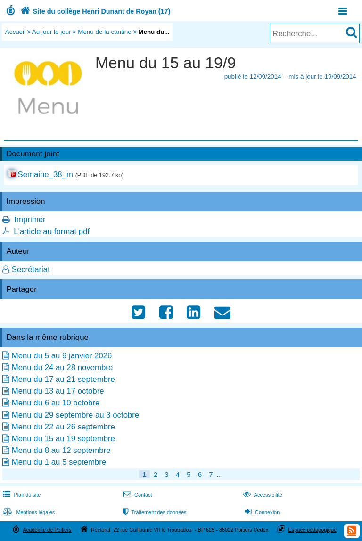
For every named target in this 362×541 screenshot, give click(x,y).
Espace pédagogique (312, 530)
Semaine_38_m (45, 174)
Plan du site (21, 495)
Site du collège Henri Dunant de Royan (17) (94, 11)
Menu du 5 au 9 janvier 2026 (62, 355)
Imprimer (29, 219)
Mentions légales (28, 512)
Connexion (261, 512)
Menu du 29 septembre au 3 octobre (76, 415)
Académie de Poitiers (47, 530)
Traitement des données (154, 512)
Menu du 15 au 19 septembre (63, 438)
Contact (137, 495)
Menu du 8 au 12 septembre (61, 450)
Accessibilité (261, 495)
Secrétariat (31, 269)
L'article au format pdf (52, 231)
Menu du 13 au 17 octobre (58, 391)
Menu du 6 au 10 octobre (56, 402)
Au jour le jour (51, 31)
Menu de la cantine (105, 31)
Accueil (15, 31)
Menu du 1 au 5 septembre (59, 462)
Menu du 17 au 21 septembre (63, 379)
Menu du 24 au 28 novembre (62, 367)
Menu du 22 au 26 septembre (63, 426)
